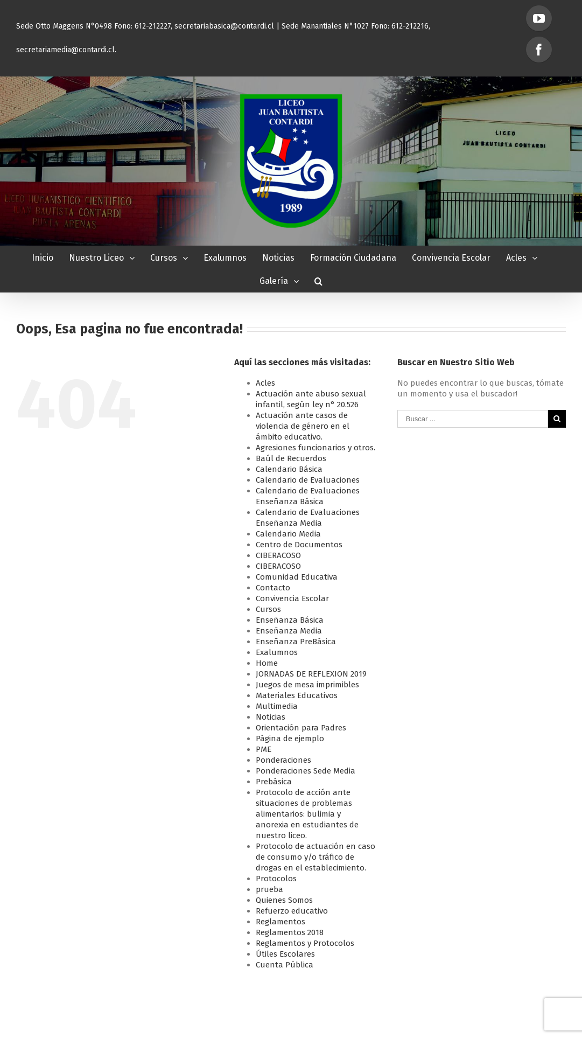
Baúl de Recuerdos (291, 458)
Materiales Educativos (297, 695)
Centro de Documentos (299, 544)
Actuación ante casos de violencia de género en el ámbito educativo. (302, 426)
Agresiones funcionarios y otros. (315, 447)
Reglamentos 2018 (290, 932)
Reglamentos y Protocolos (305, 943)
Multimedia (277, 706)
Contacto (273, 588)
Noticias (270, 717)
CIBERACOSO (278, 555)
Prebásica (274, 781)
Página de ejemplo (290, 738)
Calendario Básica (289, 469)
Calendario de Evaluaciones (308, 480)
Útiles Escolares (285, 954)
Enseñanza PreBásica (296, 641)
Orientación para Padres (301, 728)
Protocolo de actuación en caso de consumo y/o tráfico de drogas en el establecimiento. (315, 857)
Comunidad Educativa (297, 577)
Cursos (268, 609)
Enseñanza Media (289, 631)
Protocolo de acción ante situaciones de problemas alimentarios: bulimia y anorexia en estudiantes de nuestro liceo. (307, 814)
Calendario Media (288, 534)
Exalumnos (277, 652)
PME (263, 749)
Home (267, 663)
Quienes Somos (284, 900)
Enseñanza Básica (290, 620)
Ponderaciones (283, 760)
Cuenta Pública (284, 965)
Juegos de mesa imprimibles (307, 684)
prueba (269, 889)
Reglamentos (280, 921)
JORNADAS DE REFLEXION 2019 (311, 674)
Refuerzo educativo (292, 911)
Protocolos (276, 878)
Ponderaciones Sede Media (305, 771)
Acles (265, 383)
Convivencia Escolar (292, 598)
